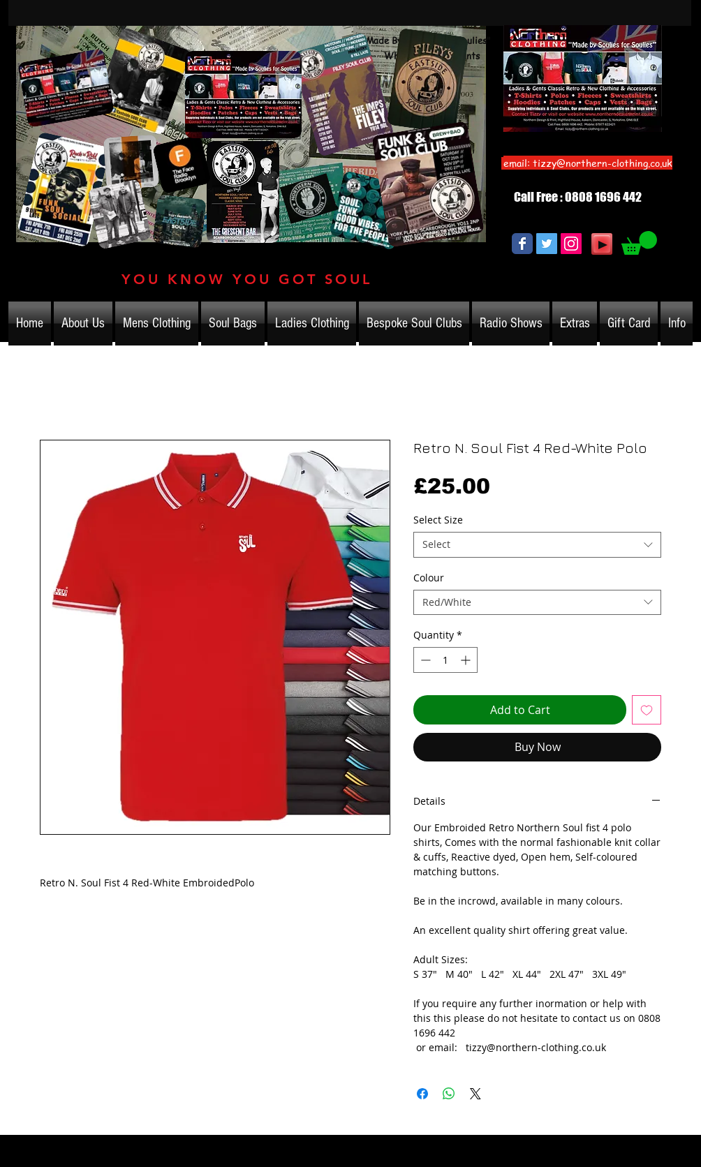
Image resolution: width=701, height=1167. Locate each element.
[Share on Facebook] (422, 1093)
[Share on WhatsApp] (449, 1093)
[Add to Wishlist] (646, 709)
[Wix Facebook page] (522, 243)
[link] (639, 243)
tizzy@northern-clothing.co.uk (602, 163)
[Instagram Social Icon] (571, 243)
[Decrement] (424, 660)
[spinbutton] (445, 660)
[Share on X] (475, 1093)
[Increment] (466, 660)
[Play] (601, 244)
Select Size (438, 519)
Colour (428, 577)
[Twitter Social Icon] (546, 243)
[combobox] (537, 544)
